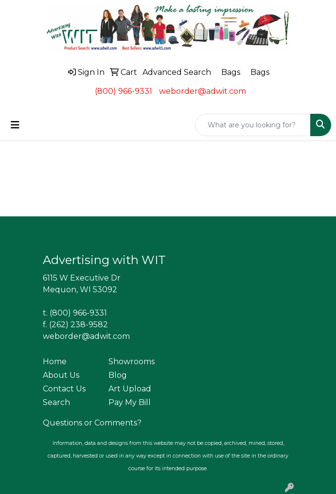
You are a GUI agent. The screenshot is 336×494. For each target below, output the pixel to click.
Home (55, 361)
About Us (61, 375)
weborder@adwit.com (202, 91)
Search (56, 402)
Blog (117, 375)
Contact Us (64, 388)
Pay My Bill (129, 402)
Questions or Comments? (92, 422)
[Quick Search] (253, 125)
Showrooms (131, 361)
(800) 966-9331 (123, 91)
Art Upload (129, 388)
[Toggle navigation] (15, 125)
